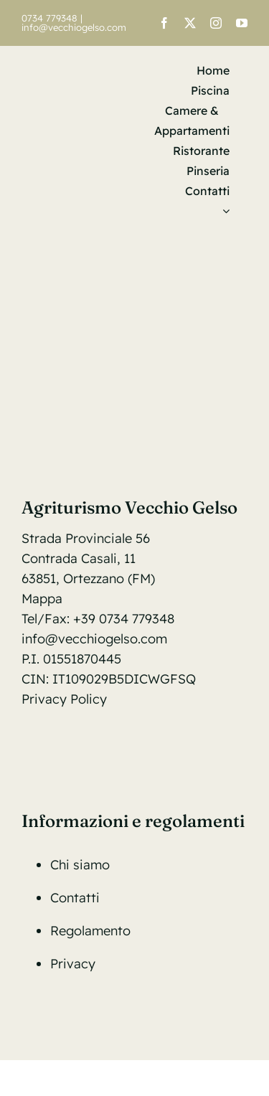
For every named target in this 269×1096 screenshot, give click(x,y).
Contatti (75, 897)
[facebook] (164, 23)
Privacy (72, 963)
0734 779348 (49, 18)
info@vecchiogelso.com (74, 27)
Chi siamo (80, 864)
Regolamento (90, 930)
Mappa (42, 598)
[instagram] (216, 23)
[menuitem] (222, 211)
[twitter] (190, 23)
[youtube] (241, 23)
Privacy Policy (64, 699)
